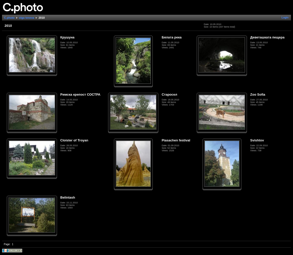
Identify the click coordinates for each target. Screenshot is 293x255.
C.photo (9, 17)
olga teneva (26, 17)
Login (285, 17)
